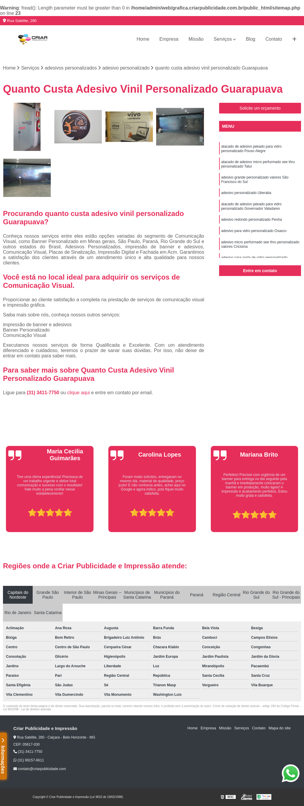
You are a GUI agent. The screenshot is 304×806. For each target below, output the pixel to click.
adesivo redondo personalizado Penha (251, 219)
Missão (196, 39)
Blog (250, 39)
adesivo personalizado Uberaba (246, 193)
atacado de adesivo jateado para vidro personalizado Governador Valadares (251, 206)
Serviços (223, 39)
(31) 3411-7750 (44, 392)
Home (143, 39)
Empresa (168, 39)
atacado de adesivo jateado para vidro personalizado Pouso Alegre (251, 148)
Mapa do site (279, 728)
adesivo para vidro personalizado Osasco (253, 231)
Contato (273, 39)
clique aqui (78, 392)
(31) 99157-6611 (28, 760)
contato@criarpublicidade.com (39, 769)
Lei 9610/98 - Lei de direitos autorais (27, 709)
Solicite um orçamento (260, 108)
